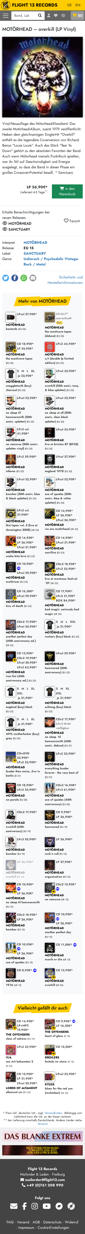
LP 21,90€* (25, 1078)
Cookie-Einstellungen (53, 1227)
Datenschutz (52, 1222)
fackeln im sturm (62, 1060)
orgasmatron (62, 875)
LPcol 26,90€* (66, 520)
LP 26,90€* (64, 515)
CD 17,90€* (64, 591)
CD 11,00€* (64, 944)
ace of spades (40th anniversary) (62, 800)
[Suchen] (40, 15)
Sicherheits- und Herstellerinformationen (65, 280)
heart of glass (62, 1034)
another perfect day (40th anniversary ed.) (23, 637)
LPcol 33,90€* (66, 429)
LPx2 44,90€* (66, 344)
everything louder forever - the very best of (62, 769)
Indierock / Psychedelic (43, 258)
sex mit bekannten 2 (23, 1060)
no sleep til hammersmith (23, 900)
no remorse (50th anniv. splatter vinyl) (23, 444)
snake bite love (23, 554)
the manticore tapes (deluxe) (62, 332)
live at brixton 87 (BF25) (62, 442)
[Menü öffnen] (6, 15)
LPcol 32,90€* (66, 371)
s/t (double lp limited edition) (62, 359)
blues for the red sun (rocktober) (62, 1089)
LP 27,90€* (64, 862)
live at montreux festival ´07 (62, 579)
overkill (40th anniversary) (23, 827)
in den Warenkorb (67, 191)
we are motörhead (62, 527)
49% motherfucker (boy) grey (23, 734)
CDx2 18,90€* (66, 564)
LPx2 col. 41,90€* (23, 431)
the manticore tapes (23, 357)
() (78, 15)
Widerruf (71, 1222)
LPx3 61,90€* (66, 789)
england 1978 (62, 469)
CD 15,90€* (25, 1074)
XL (33, 371)
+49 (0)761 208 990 (42, 1185)
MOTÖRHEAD (35, 242)
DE (69, 5)
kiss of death (23, 604)
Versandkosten (53, 1113)
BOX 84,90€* (66, 600)
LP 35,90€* (25, 348)
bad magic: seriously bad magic (62, 610)
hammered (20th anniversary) (62, 668)
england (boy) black (23, 705)
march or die (62, 957)
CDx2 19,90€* (27, 658)
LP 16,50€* (64, 1026)
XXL (73, 622)
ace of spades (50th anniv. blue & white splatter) (62, 496)
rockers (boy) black (62, 635)
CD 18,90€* (25, 344)
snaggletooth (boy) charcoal (23, 386)
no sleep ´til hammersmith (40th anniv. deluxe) (62, 739)
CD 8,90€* (25, 970)
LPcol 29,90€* (27, 573)
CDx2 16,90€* (66, 785)
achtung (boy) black (62, 705)
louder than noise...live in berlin (23, 772)
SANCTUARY (35, 253)
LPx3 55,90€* (27, 839)
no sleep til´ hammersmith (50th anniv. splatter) (23, 415)
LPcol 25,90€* (27, 1083)
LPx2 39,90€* (27, 456)
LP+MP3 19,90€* (23, 1027)
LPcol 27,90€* (27, 314)
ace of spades (23, 960)
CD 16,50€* (25, 591)
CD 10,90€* (25, 564)
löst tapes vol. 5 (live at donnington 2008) (23, 525)
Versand (42, 1124)
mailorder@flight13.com (42, 1179)
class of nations (23, 1037)
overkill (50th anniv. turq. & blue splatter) (62, 386)
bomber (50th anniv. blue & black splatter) (23, 494)
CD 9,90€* (63, 812)
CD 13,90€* (25, 653)
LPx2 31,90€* (65, 596)
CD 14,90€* (64, 511)
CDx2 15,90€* (66, 884)
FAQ (10, 1222)
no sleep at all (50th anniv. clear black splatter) (62, 415)
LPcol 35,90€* (27, 626)
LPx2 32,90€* (27, 762)
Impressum (26, 1227)
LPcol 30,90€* (27, 662)
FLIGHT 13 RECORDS (30, 5)
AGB (36, 1222)
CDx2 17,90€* (27, 622)
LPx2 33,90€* (66, 569)
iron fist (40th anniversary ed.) (23, 676)
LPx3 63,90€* (27, 667)
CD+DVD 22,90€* (23, 755)
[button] (5, 278)
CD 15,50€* (64, 1047)
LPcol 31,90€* (27, 547)
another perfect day (62, 930)
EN (77, 5)
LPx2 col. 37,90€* (23, 512)
